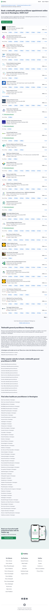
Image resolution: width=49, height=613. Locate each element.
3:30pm (38, 303)
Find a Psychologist (9, 573)
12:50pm (27, 276)
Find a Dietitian (9, 576)
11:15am (16, 59)
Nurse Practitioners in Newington (7, 465)
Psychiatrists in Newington (6, 493)
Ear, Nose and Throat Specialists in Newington (10, 449)
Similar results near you (24, 322)
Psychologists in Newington (6, 495)
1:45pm (10, 32)
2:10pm (33, 189)
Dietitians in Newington (6, 447)
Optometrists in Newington (6, 473)
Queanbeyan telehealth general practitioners (10, 366)
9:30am (33, 50)
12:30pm (10, 117)
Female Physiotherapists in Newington (8, 417)
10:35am (21, 198)
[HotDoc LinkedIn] (24, 599)
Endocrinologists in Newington (7, 452)
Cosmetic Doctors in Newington (7, 430)
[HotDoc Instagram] (27, 599)
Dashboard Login (24, 571)
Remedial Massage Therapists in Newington (9, 499)
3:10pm (27, 105)
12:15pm (33, 59)
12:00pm (27, 87)
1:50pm (21, 189)
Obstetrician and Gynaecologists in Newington (10, 467)
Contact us (40, 566)
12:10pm (33, 41)
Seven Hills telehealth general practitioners (9, 383)
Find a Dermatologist (9, 581)
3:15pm (21, 294)
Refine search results (7, 22)
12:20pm (39, 41)
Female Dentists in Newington (7, 415)
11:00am (33, 219)
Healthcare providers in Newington (8, 515)
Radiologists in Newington (6, 497)
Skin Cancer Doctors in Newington (8, 506)
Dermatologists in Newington (7, 443)
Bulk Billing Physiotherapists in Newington (9, 408)
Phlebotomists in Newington (6, 484)
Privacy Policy (40, 571)
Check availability (24, 96)
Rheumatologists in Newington (7, 504)
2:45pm (38, 32)
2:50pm (21, 105)
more (45, 32)
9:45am (38, 50)
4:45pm (10, 149)
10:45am (39, 170)
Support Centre (24, 573)
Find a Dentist (9, 563)
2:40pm (15, 105)
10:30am (16, 198)
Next (45, 317)
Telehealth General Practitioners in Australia (8, 5)
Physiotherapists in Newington (7, 486)
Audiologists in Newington (6, 421)
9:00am (21, 50)
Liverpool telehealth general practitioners (9, 388)
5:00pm (15, 159)
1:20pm (10, 189)
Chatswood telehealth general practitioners (9, 377)
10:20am (10, 198)
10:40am (10, 41)
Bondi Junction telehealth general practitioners (10, 375)
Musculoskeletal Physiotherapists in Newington (10, 462)
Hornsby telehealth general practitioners (9, 379)
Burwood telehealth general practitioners (9, 368)
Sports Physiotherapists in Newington (8, 508)
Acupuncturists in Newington (7, 419)
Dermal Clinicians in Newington (7, 441)
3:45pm (27, 294)
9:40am (10, 249)
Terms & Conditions (40, 568)
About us (40, 560)
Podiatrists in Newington (6, 491)
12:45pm (39, 59)
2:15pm (15, 32)
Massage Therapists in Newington (7, 460)
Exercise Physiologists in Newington (8, 454)
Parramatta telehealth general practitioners (9, 381)
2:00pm (21, 140)
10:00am (10, 59)
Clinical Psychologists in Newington (8, 428)
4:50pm (9, 159)
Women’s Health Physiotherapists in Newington (10, 512)
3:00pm (27, 303)
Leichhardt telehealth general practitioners (9, 370)
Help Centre (9, 589)
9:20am (10, 313)
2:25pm (21, 32)
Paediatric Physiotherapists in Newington (9, 482)
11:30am (21, 59)
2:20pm (38, 189)
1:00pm (10, 78)
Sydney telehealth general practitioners (8, 364)
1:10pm (33, 276)
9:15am (27, 50)
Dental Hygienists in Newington (7, 434)
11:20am (16, 87)
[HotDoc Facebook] (22, 599)
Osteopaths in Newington (6, 478)
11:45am (27, 59)
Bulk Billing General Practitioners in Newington (10, 406)
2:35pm (33, 32)
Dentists (24, 566)
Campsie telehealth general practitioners (9, 390)
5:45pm (21, 149)
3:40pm (38, 105)
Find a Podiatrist (9, 568)
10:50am (16, 41)
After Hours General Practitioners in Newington (10, 402)
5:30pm (15, 149)
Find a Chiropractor (9, 571)
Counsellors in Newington (6, 432)
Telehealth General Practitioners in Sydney (9, 352)
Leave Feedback (9, 591)
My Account (9, 586)
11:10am (21, 41)
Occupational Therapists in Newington (8, 469)
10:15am (10, 140)
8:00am (10, 50)
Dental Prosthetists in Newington (7, 436)
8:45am (15, 50)
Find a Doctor (9, 560)
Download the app (8, 537)
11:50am (27, 41)
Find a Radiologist (9, 583)
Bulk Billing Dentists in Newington (8, 404)
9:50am (15, 285)
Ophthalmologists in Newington (7, 471)
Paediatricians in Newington (6, 480)
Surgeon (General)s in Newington (7, 510)
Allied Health (24, 563)
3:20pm (33, 105)
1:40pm (15, 189)
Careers (40, 563)
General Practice (24, 560)
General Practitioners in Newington (8, 458)
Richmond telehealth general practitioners (9, 372)
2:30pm (27, 32)
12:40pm (21, 276)
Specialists (24, 568)
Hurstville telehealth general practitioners (9, 392)
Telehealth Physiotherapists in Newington (9, 410)
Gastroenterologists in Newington (7, 456)
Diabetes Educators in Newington (7, 445)
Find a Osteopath (9, 578)
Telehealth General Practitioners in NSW (23, 5)
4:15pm (15, 78)
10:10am (27, 285)
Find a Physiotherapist (9, 566)
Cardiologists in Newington (6, 423)
